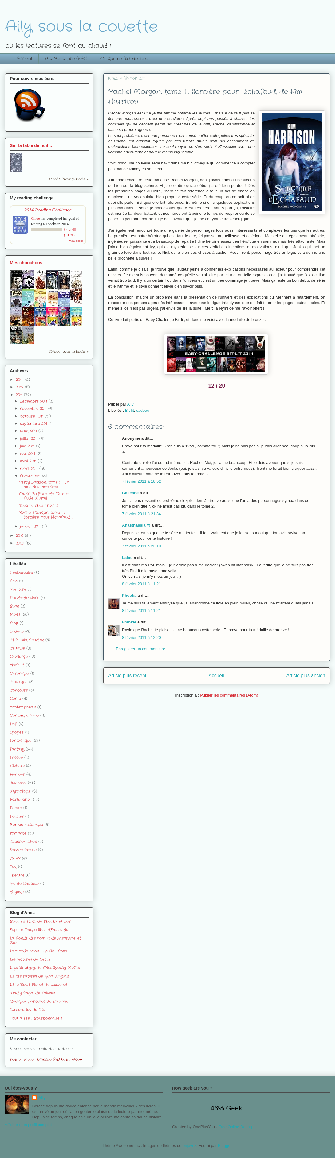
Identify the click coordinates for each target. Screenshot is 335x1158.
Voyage (17, 891)
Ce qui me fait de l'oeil (124, 59)
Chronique (19, 673)
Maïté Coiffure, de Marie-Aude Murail (44, 496)
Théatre (17, 875)
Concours (19, 690)
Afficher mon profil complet (28, 1124)
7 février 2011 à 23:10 (141, 546)
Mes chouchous (26, 262)
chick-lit (17, 665)
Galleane (130, 493)
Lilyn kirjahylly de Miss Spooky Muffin (45, 967)
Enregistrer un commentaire (140, 649)
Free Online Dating (235, 1127)
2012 (20, 387)
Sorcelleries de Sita (27, 1009)
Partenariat (21, 799)
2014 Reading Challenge (48, 209)
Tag (13, 866)
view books (76, 240)
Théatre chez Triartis (38, 505)
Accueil (24, 59)
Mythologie (20, 791)
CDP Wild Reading (27, 640)
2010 (20, 535)
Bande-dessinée (24, 597)
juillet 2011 (29, 438)
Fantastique (20, 740)
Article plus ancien (305, 675)
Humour (17, 774)
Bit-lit (129, 410)
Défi (13, 724)
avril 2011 (29, 461)
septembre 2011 (35, 423)
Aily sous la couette (81, 27)
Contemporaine (24, 715)
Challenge (19, 656)
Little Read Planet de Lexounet (38, 984)
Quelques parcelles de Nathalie (39, 1001)
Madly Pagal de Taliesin (32, 993)
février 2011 (31, 476)
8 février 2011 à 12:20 (141, 637)
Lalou (127, 557)
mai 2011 (28, 453)
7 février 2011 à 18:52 (141, 481)
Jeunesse (18, 782)
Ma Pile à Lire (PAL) (66, 59)
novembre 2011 (34, 408)
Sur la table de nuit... (31, 145)
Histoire (17, 765)
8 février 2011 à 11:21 (141, 583)
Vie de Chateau (24, 883)
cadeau (142, 410)
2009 (21, 543)
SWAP (15, 858)
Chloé (35, 218)
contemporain (23, 707)
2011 (20, 394)
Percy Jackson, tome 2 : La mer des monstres (44, 484)
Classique (18, 682)
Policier (17, 816)
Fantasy (17, 749)
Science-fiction (23, 841)
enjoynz (189, 1145)
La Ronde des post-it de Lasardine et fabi (45, 940)
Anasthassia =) (136, 525)
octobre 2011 (32, 416)
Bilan (14, 606)
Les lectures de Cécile (30, 959)
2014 (20, 379)
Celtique (17, 648)
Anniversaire (21, 572)
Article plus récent (127, 675)
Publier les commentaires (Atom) (229, 695)
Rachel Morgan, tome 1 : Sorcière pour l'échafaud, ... (46, 514)
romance (18, 833)
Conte (15, 698)
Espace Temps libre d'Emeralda (39, 929)
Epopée (17, 732)
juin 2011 (28, 446)
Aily (42, 1097)
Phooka (129, 595)
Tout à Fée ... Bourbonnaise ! (36, 1018)
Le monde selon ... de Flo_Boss (38, 951)
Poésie (16, 807)
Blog (14, 623)
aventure (18, 589)
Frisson (16, 757)
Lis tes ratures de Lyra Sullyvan (39, 976)
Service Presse (23, 849)
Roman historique (26, 824)
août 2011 (29, 431)
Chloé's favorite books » (69, 179)
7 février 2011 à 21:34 (141, 513)
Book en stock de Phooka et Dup (40, 921)
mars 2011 (29, 468)
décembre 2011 (34, 401)
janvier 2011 (31, 526)
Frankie (129, 622)
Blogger (224, 1145)
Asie (14, 581)
